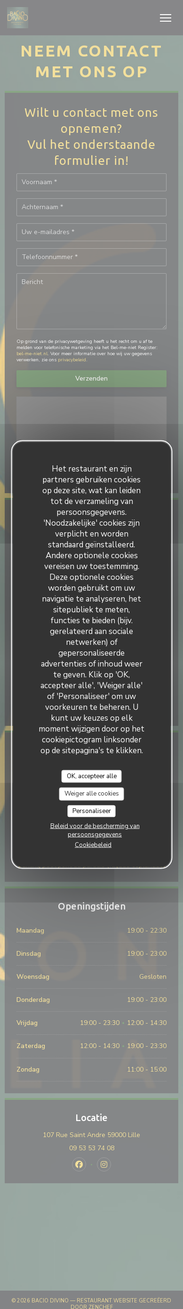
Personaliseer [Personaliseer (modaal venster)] (91, 810)
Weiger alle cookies (91, 793)
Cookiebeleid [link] (93, 845)
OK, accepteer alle (92, 776)
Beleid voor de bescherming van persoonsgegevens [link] (95, 830)
